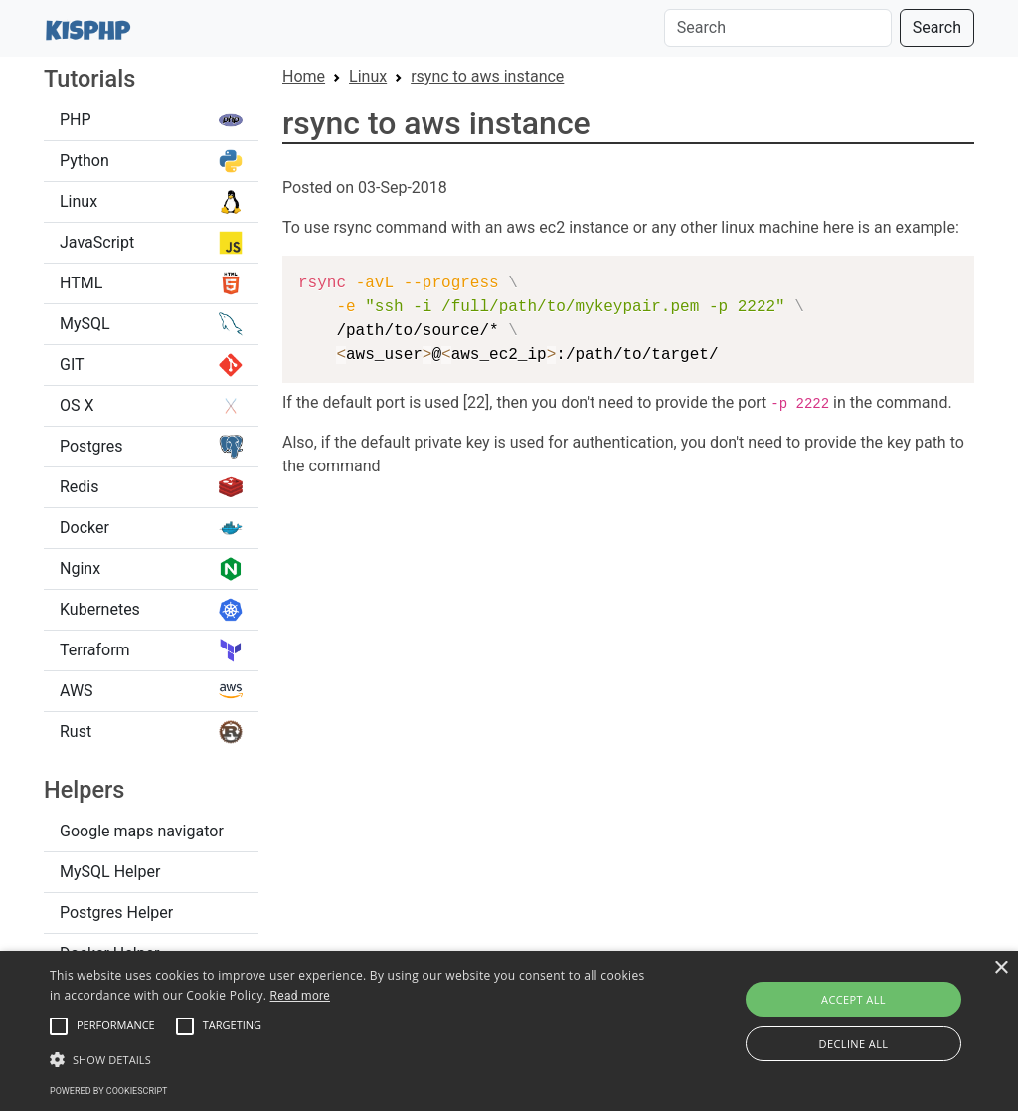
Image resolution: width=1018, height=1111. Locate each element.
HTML (151, 283)
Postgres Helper (116, 912)
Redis (151, 487)
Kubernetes (151, 610)
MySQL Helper (110, 871)
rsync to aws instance (487, 76)
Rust (151, 732)
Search (937, 27)
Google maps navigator (142, 831)
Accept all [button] (853, 999)
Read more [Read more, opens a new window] (300, 996)
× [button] (1000, 968)
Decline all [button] (854, 1043)
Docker (151, 528)
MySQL (151, 324)
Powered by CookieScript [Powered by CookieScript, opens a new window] (108, 1091)
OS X (151, 406)
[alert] (509, 1031)
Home (303, 76)
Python (151, 161)
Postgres (151, 447)
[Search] (778, 28)
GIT (151, 365)
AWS (151, 691)
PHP (151, 120)
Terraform (151, 650)
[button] (59, 1026)
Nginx (151, 569)
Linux (151, 202)
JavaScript (151, 243)
